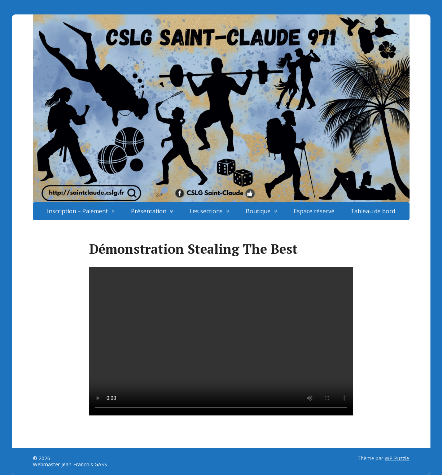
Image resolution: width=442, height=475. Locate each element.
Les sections (206, 211)
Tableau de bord (372, 211)
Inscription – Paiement (77, 211)
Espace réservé (314, 211)
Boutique (258, 211)
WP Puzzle (397, 458)
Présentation (148, 211)
